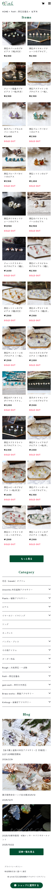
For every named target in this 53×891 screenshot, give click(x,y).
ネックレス (7, 633)
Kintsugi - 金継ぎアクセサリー (16, 702)
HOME (5, 11)
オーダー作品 (8, 659)
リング (5, 624)
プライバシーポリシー (14, 867)
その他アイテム (9, 650)
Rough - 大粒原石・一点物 (14, 667)
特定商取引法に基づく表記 (15, 871)
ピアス (5, 607)
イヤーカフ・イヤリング (13, 615)
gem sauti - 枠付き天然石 (14, 685)
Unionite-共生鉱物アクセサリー (17, 589)
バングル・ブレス (10, 641)
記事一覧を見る (26, 851)
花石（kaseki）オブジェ (13, 581)
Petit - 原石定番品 (19, 11)
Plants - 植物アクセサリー (14, 598)
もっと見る (26, 558)
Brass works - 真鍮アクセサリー (18, 693)
